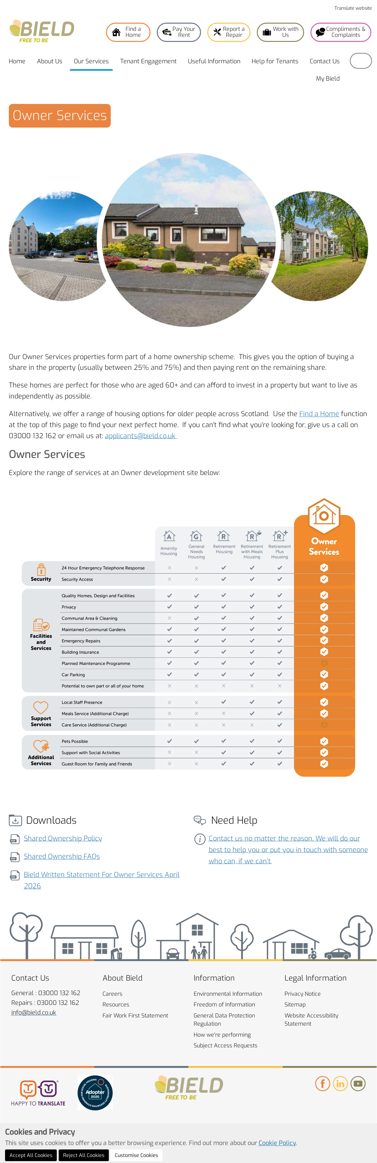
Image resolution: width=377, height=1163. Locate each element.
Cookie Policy (277, 1155)
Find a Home (319, 413)
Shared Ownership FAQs (62, 856)
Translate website (353, 8)
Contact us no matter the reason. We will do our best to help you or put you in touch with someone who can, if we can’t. (288, 850)
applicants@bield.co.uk (141, 435)
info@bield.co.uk (33, 1013)
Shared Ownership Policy (63, 838)
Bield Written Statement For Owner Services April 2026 (102, 880)
